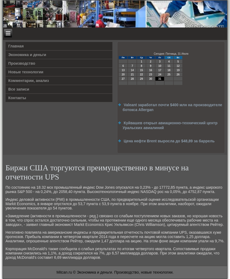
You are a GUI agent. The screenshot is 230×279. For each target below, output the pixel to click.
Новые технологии (25, 72)
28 (132, 78)
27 (123, 78)
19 (178, 70)
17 (159, 70)
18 (169, 70)
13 (123, 70)
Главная (16, 46)
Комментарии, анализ (28, 80)
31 (159, 78)
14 (132, 70)
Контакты (17, 98)
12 (178, 65)
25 (169, 74)
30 (150, 78)
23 (150, 74)
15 (141, 70)
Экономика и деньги (27, 55)
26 (178, 74)
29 (141, 78)
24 (159, 74)
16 (150, 70)
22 (141, 74)
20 (123, 74)
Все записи (18, 89)
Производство (21, 63)
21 (132, 74)
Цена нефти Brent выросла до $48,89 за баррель (169, 141)
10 (159, 65)
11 (169, 65)
